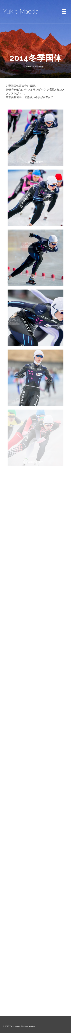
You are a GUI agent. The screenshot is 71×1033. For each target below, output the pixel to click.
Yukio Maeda (20, 11)
